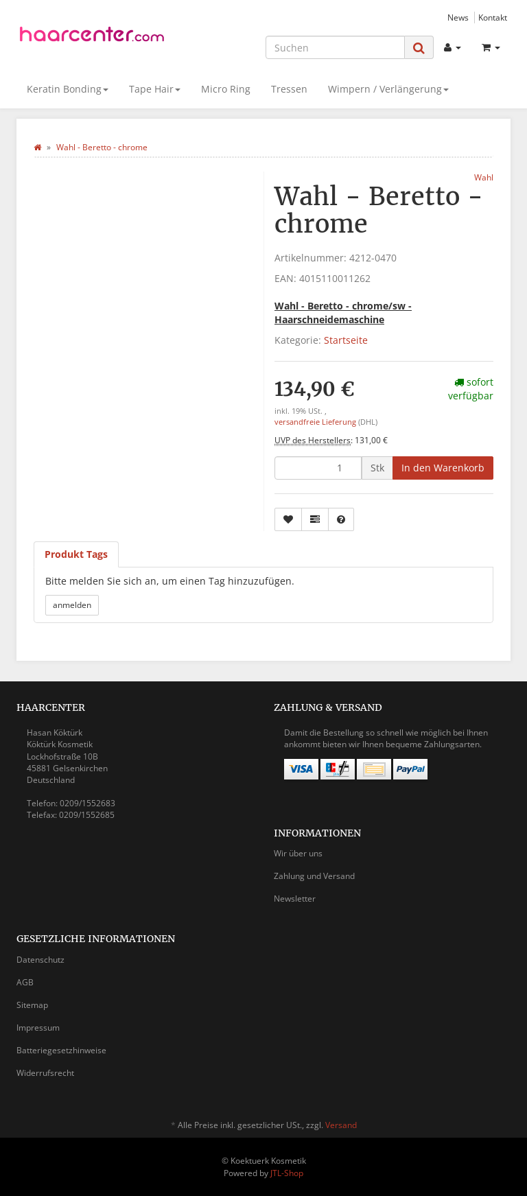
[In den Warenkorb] (443, 468)
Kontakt (492, 17)
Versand (341, 1125)
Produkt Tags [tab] (76, 554)
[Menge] (318, 468)
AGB (25, 982)
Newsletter (295, 898)
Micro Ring (225, 88)
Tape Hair (154, 88)
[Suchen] (335, 47)
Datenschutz (40, 959)
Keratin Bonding (67, 88)
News (458, 17)
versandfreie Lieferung (315, 422)
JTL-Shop (286, 1173)
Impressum (38, 1027)
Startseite (346, 340)
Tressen (289, 88)
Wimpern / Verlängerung (388, 88)
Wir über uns (298, 853)
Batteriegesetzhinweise (61, 1050)
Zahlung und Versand (314, 876)
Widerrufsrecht (45, 1073)
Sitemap (32, 1005)
